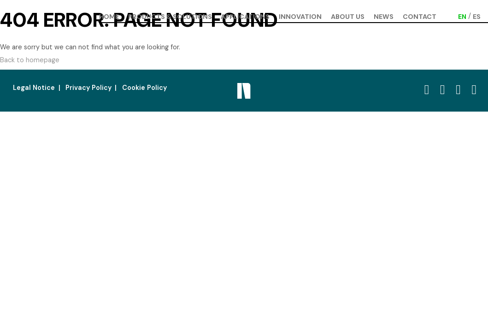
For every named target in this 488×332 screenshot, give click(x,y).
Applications (245, 16)
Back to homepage (29, 60)
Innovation (300, 16)
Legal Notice (34, 87)
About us (348, 16)
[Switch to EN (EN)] (462, 16)
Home (109, 16)
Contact (419, 16)
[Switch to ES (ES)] (477, 16)
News (384, 16)
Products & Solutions (170, 16)
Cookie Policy (144, 87)
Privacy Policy (88, 87)
